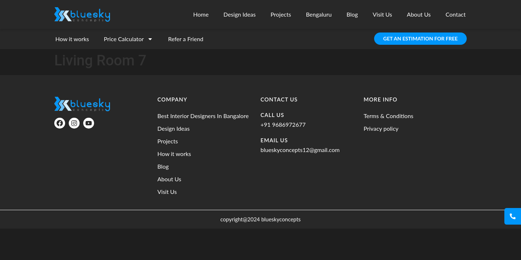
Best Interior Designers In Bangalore (203, 115)
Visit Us (382, 14)
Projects (281, 14)
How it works (72, 38)
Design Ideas (240, 14)
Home (201, 14)
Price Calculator (128, 39)
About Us (419, 14)
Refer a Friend (185, 38)
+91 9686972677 (283, 124)
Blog (352, 14)
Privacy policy (381, 128)
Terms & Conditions (389, 115)
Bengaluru (318, 14)
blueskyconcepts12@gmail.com (300, 149)
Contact (456, 14)
